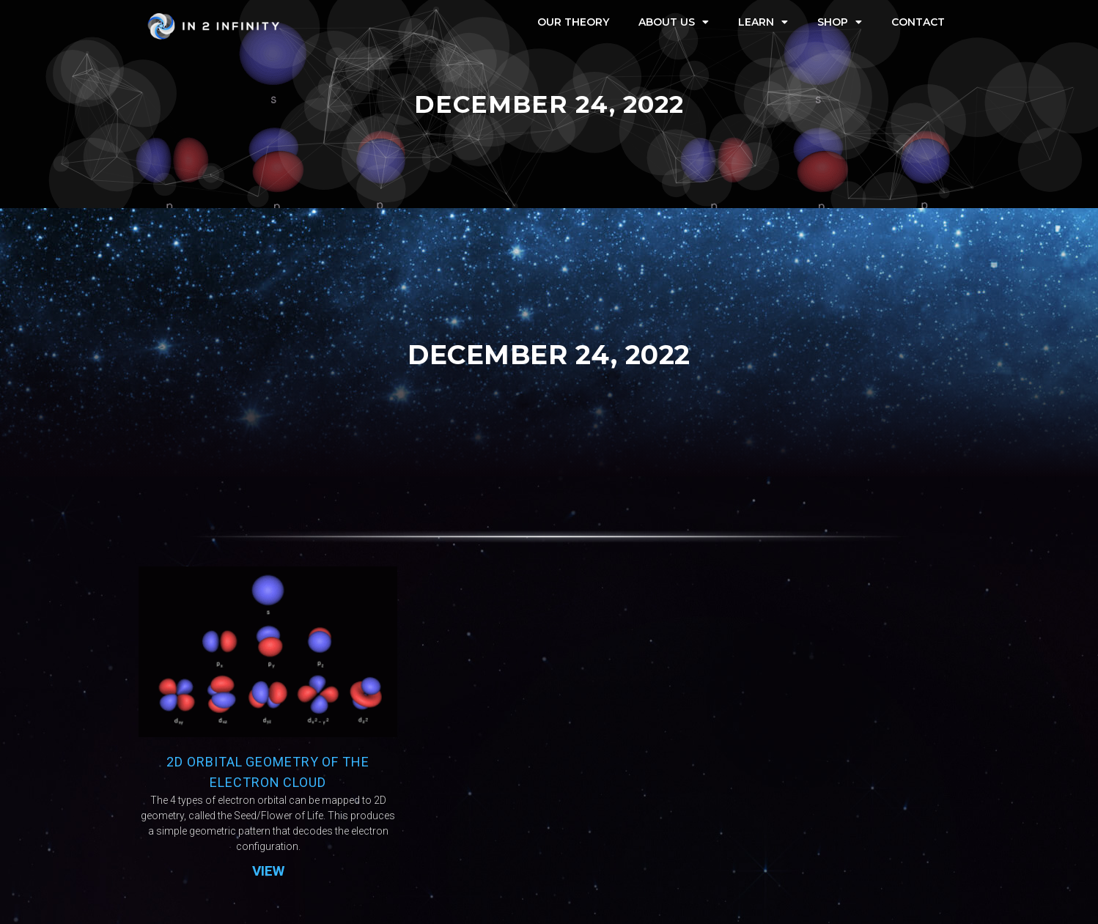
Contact (918, 22)
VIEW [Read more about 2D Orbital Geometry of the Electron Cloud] (268, 870)
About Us (673, 22)
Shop (839, 22)
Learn (763, 22)
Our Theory (573, 22)
